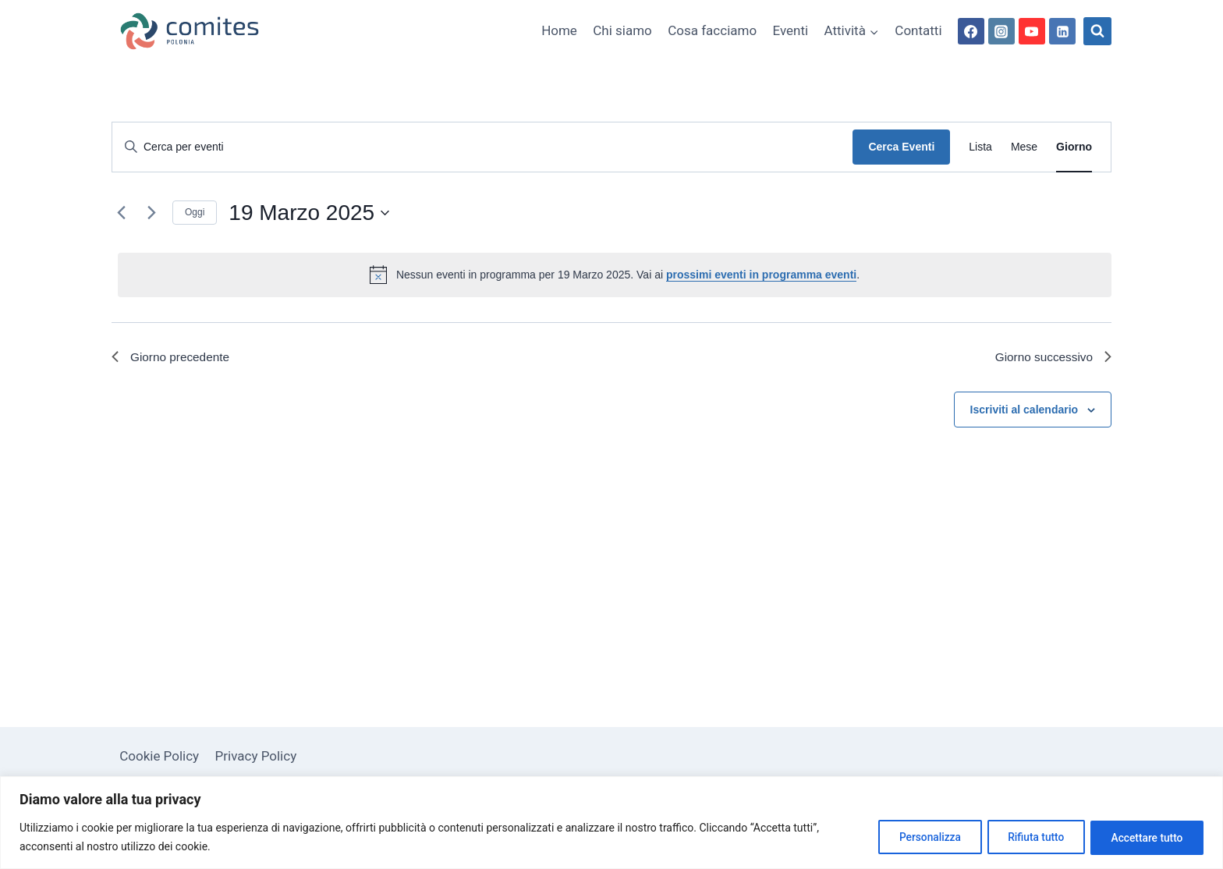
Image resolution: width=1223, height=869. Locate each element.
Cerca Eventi (901, 146)
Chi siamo (622, 30)
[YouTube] (1032, 31)
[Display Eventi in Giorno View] (1074, 147)
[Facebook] (971, 31)
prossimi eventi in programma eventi (761, 274)
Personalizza (916, 837)
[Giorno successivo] (151, 213)
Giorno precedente (173, 357)
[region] (611, 822)
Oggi (194, 212)
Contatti (918, 30)
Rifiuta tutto (1028, 837)
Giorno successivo (1051, 357)
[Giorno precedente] (121, 213)
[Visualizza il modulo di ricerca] (1097, 31)
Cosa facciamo (712, 30)
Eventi (791, 30)
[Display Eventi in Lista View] (980, 147)
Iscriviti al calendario (1024, 410)
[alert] (614, 274)
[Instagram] (1001, 31)
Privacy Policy (256, 756)
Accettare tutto (1144, 837)
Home (559, 30)
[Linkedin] (1062, 31)
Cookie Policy (159, 756)
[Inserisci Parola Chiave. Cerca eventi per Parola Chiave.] (482, 147)
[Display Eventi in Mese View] (1024, 147)
